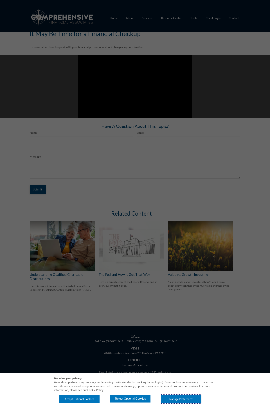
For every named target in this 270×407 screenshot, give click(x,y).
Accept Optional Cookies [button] (79, 399)
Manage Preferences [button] (181, 399)
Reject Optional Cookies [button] (130, 398)
